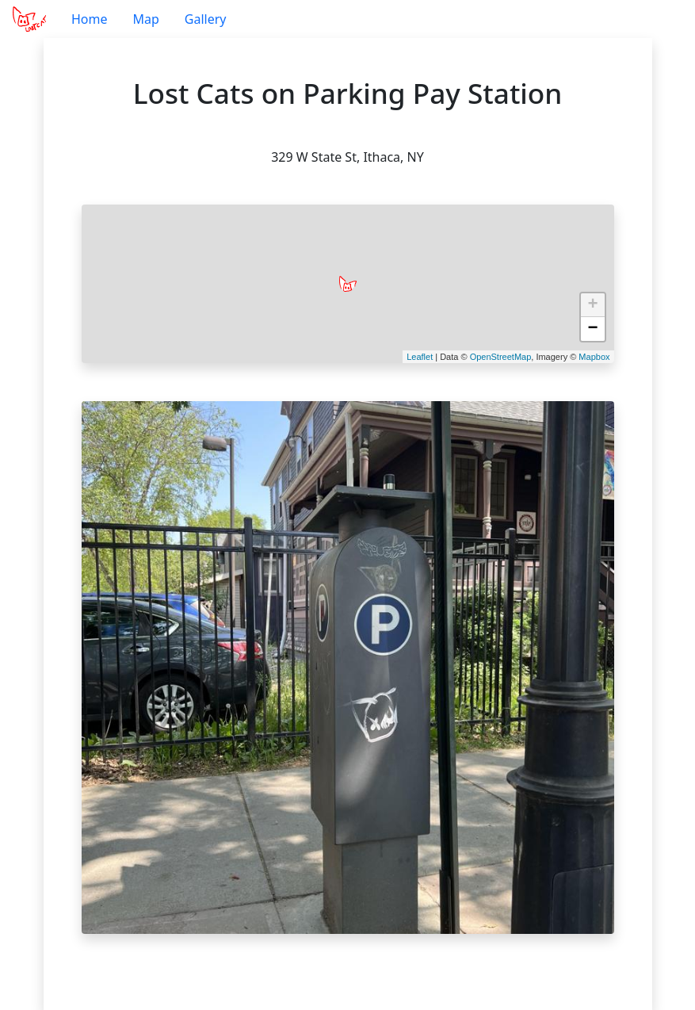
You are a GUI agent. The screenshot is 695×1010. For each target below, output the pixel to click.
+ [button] (592, 305)
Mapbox (594, 357)
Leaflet (420, 357)
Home (89, 19)
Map (145, 19)
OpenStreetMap (501, 357)
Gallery (206, 19)
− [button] (592, 329)
